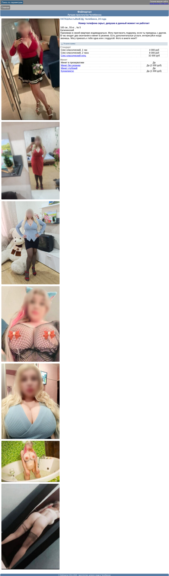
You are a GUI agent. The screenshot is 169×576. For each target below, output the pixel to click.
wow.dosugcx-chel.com (159, 3)
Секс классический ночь (73, 55)
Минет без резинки (70, 65)
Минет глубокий (69, 68)
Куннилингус (67, 71)
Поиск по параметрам (12, 2)
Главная (5, 7)
